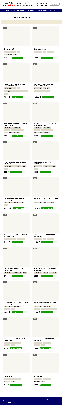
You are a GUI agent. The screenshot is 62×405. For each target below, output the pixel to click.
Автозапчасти (23, 399)
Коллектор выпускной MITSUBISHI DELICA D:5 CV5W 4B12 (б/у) (15, 235)
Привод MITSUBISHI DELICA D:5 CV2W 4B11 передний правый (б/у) (15, 124)
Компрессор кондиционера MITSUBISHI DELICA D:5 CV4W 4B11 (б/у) (44, 85)
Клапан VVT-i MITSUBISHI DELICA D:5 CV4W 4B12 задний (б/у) (15, 269)
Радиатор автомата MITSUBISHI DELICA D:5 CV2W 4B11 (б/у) (15, 199)
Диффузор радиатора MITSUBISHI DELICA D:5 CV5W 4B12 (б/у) (46, 235)
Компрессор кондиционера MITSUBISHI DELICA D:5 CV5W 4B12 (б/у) (15, 85)
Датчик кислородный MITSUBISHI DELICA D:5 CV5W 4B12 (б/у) (15, 48)
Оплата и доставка (37, 399)
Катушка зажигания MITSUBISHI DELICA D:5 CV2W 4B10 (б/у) (15, 339)
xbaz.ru (9, 402)
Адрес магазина (50, 399)
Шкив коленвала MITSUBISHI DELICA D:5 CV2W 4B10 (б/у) (45, 303)
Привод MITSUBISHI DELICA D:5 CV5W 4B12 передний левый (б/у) (45, 48)
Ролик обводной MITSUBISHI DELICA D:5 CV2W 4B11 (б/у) (15, 163)
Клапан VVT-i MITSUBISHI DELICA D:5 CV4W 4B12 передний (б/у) (45, 269)
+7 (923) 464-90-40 (41, 5)
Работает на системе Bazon (7, 400)
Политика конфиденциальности (53, 400)
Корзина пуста (54, 4)
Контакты (22, 400)
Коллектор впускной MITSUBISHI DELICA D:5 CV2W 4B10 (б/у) (16, 303)
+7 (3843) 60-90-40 (41, 3)
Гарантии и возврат (37, 400)
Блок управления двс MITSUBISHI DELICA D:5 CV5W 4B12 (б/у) (46, 199)
